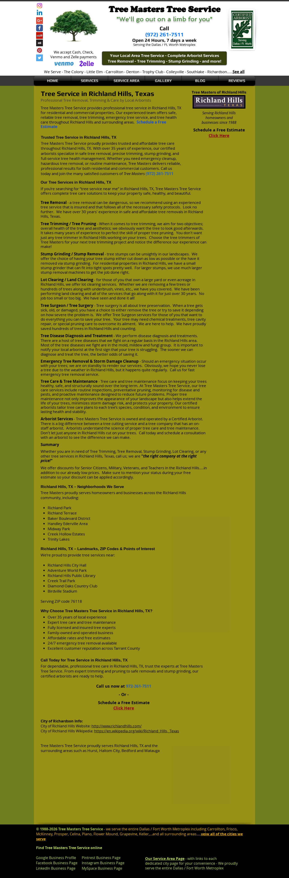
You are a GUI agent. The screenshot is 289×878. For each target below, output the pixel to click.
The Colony (74, 71)
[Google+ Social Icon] (39, 20)
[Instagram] (39, 5)
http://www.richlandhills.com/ (116, 726)
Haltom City (109, 750)
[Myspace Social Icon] (39, 43)
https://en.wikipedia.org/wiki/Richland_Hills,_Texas (136, 731)
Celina (75, 833)
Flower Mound (105, 833)
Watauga (152, 750)
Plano (87, 833)
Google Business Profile (56, 857)
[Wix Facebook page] (39, 28)
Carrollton (114, 71)
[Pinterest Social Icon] (39, 50)
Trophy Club (152, 71)
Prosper (61, 833)
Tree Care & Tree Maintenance (69, 381)
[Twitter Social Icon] (39, 57)
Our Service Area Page (164, 858)
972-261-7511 (138, 686)
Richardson (217, 71)
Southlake (195, 71)
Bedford (128, 750)
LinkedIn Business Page (55, 868)
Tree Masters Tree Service (63, 107)
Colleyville (175, 71)
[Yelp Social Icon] (39, 35)
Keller (144, 833)
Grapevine (128, 833)
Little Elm (94, 71)
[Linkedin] (39, 13)
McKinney (44, 833)
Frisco (231, 829)
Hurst (92, 750)
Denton (132, 71)
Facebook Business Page (56, 862)
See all (239, 71)
